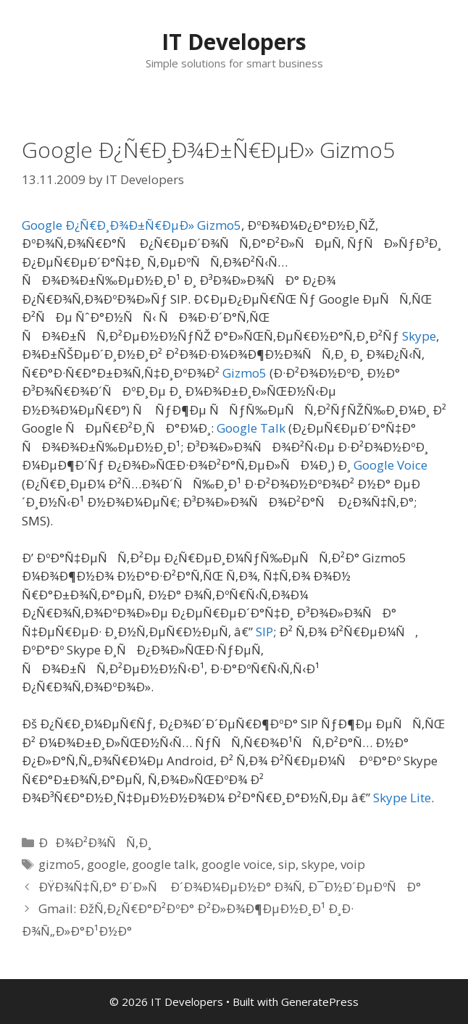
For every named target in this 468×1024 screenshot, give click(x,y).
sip (287, 864)
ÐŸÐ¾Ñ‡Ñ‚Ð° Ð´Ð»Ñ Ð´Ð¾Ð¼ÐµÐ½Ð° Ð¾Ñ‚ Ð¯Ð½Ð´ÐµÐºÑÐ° (229, 886)
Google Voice (390, 465)
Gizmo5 (244, 373)
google (106, 864)
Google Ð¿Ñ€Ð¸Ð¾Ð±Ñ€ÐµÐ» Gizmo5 (131, 225)
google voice (236, 864)
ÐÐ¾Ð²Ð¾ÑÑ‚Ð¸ (94, 842)
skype (318, 864)
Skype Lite (402, 797)
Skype (419, 336)
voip (352, 864)
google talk (164, 864)
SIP (264, 631)
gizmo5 (59, 864)
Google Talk (251, 428)
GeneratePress (320, 1001)
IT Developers (234, 42)
